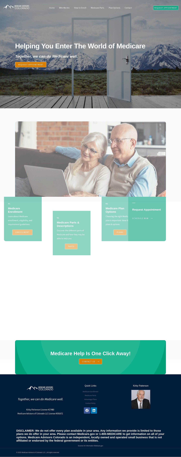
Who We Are (64, 7)
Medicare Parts (97, 7)
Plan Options (114, 7)
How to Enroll (80, 7)
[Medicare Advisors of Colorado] (16, 7)
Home (52, 7)
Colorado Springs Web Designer (150, 451)
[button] (165, 8)
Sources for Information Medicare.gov (90, 446)
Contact (127, 7)
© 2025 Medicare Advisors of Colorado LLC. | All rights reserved (37, 452)
